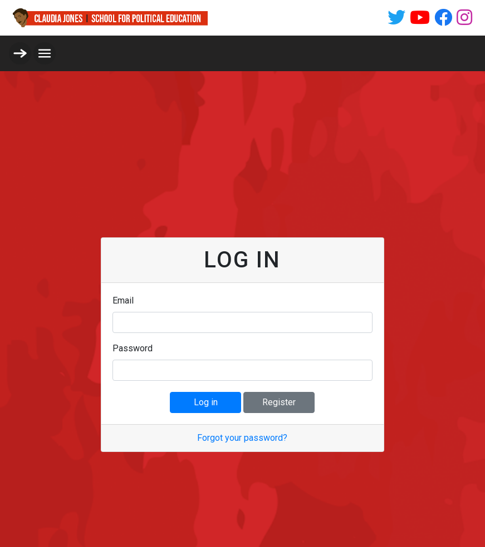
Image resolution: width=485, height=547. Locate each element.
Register (279, 402)
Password (132, 348)
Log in (206, 402)
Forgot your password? (242, 437)
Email (123, 300)
